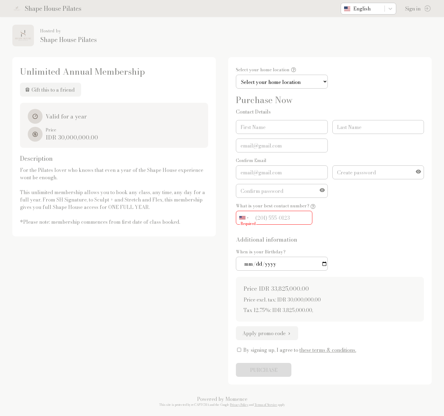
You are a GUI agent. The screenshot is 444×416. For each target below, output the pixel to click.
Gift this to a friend (50, 90)
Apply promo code (267, 333)
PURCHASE (264, 370)
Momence (236, 399)
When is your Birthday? (261, 251)
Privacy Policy (239, 404)
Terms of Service (265, 404)
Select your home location (263, 69)
